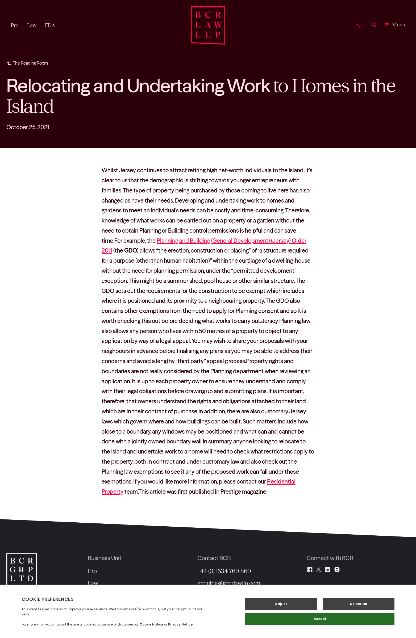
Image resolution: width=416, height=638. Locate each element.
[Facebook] (310, 569)
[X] (318, 569)
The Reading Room (30, 63)
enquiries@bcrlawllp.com (228, 583)
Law (93, 583)
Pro (92, 571)
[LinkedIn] (327, 569)
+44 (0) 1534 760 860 (224, 571)
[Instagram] (337, 569)
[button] (394, 25)
